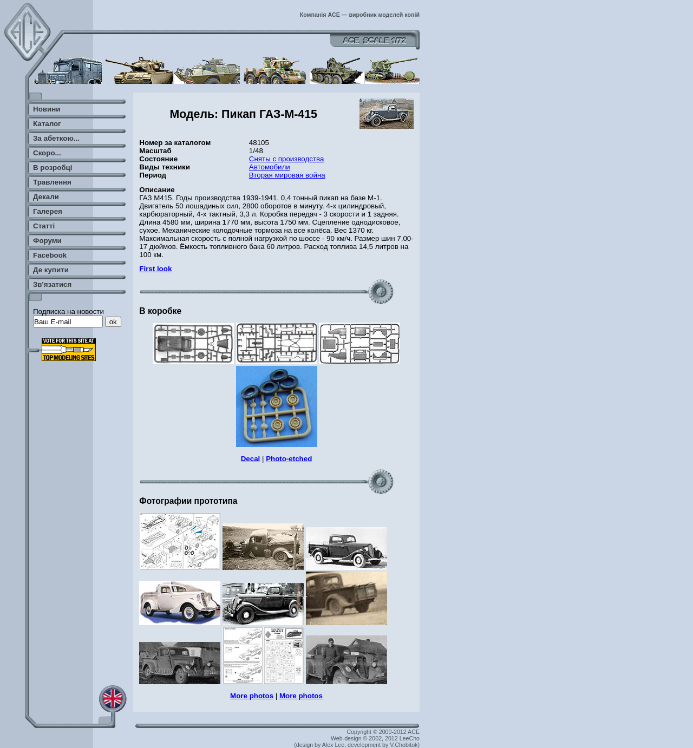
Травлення (52, 182)
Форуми (47, 241)
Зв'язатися (52, 284)
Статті (44, 226)
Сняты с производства (286, 159)
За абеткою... (56, 138)
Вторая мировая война (287, 175)
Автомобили (269, 167)
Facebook (50, 255)
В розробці (52, 167)
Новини (46, 109)
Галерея (47, 211)
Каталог (47, 124)
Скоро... (47, 153)
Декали (46, 197)
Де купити (51, 270)
